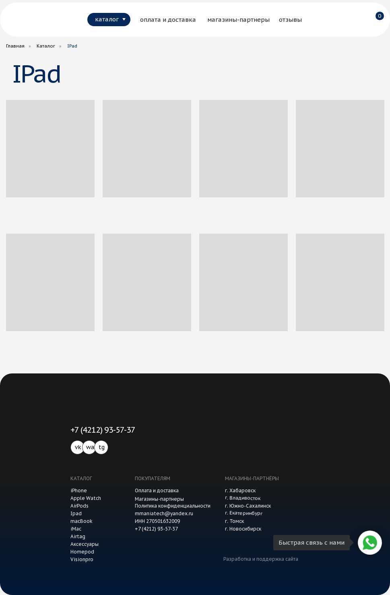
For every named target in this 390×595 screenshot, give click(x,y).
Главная (15, 46)
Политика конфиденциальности (172, 506)
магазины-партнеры (238, 19)
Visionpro (81, 559)
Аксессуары (84, 544)
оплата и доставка (168, 19)
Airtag (77, 536)
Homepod (82, 552)
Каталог (46, 46)
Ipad (76, 513)
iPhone (78, 490)
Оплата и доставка (157, 490)
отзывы (290, 19)
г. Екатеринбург (243, 513)
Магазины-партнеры (159, 499)
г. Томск (234, 521)
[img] (34, 19)
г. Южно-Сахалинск (248, 506)
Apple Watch (85, 498)
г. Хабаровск (240, 490)
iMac (75, 529)
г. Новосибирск (243, 529)
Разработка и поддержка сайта (260, 559)
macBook (81, 521)
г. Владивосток (242, 497)
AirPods (79, 506)
